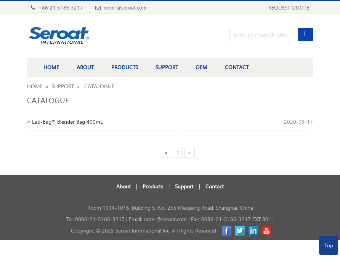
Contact (214, 186)
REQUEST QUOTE (288, 7)
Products (153, 186)
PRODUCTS (124, 67)
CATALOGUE (98, 86)
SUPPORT (167, 67)
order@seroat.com (165, 219)
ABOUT (85, 67)
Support (184, 186)
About (123, 186)
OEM (201, 67)
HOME (51, 67)
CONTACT (237, 67)
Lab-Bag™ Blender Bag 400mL (67, 121)
